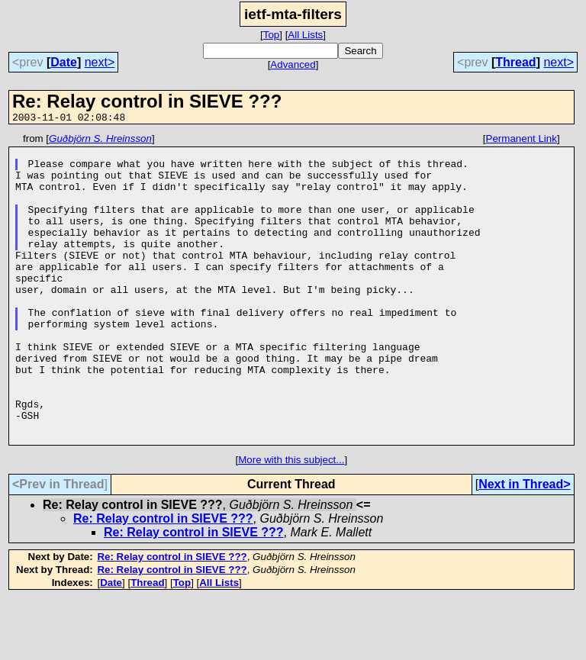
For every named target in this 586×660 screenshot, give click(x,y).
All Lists (305, 34)
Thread (515, 62)
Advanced (292, 64)
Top (271, 34)
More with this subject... (291, 521)
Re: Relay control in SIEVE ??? (163, 580)
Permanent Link (521, 140)
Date (63, 62)
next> (100, 62)
